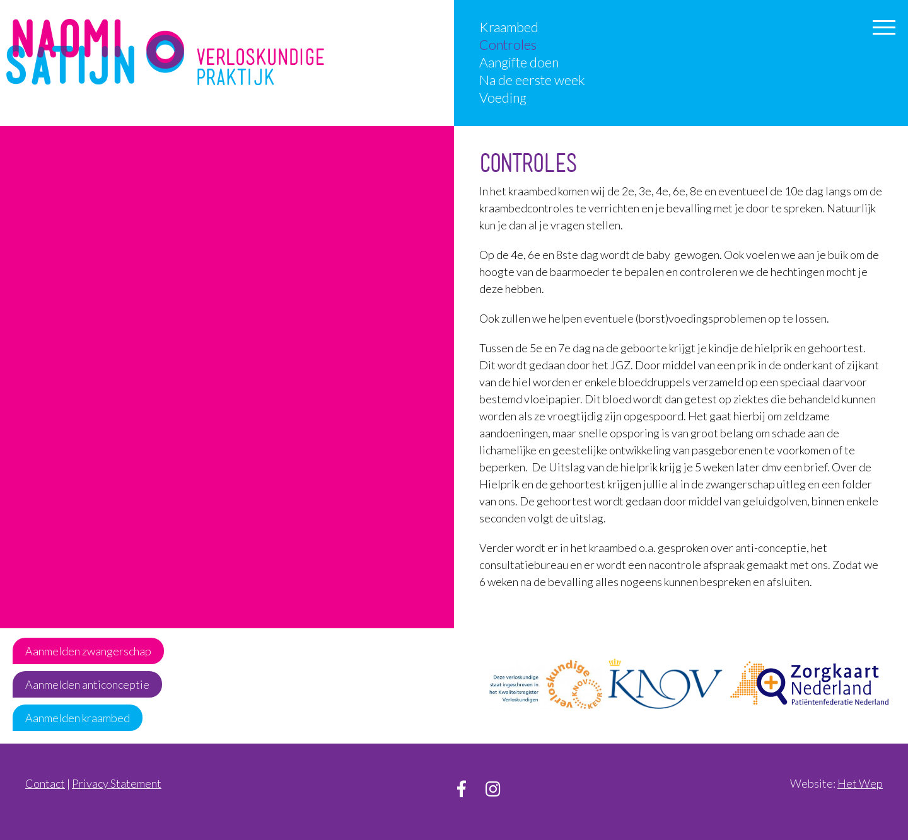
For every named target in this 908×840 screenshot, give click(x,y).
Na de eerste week (532, 80)
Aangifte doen (519, 62)
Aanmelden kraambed (77, 718)
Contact (45, 783)
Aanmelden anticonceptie (87, 684)
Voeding (503, 97)
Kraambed (508, 27)
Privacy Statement (116, 783)
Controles (508, 45)
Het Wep (860, 783)
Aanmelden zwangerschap (88, 651)
